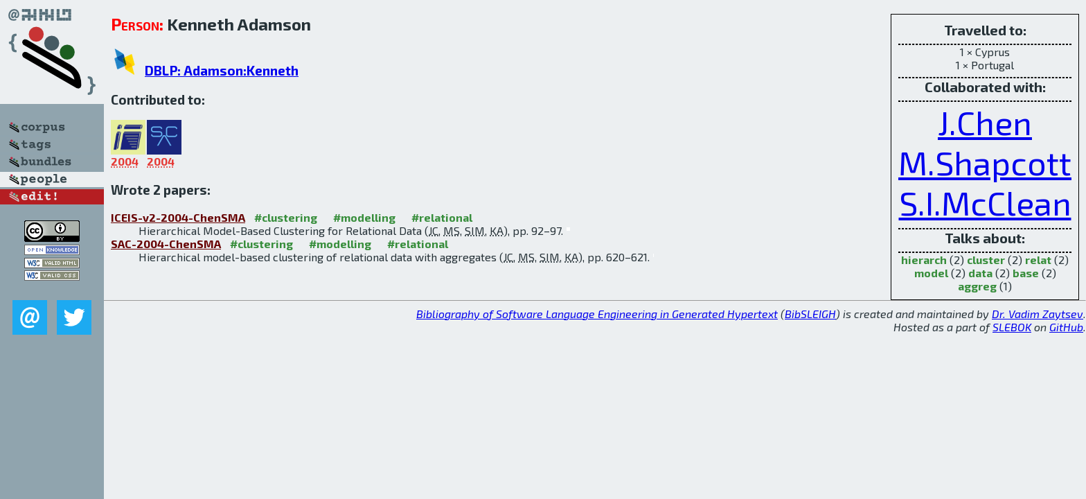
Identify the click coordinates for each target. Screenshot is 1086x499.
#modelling (364, 217)
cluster (986, 259)
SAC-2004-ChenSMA (166, 243)
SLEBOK (1011, 326)
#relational (441, 217)
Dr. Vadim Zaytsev (1037, 313)
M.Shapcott (984, 162)
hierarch (924, 259)
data (980, 272)
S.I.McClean (985, 202)
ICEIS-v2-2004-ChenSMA (178, 217)
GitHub (1066, 326)
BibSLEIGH (810, 313)
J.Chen (985, 122)
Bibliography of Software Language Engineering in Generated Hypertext (597, 313)
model (931, 272)
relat (1038, 259)
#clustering (285, 217)
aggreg (977, 285)
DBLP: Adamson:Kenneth (222, 70)
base (1026, 272)
